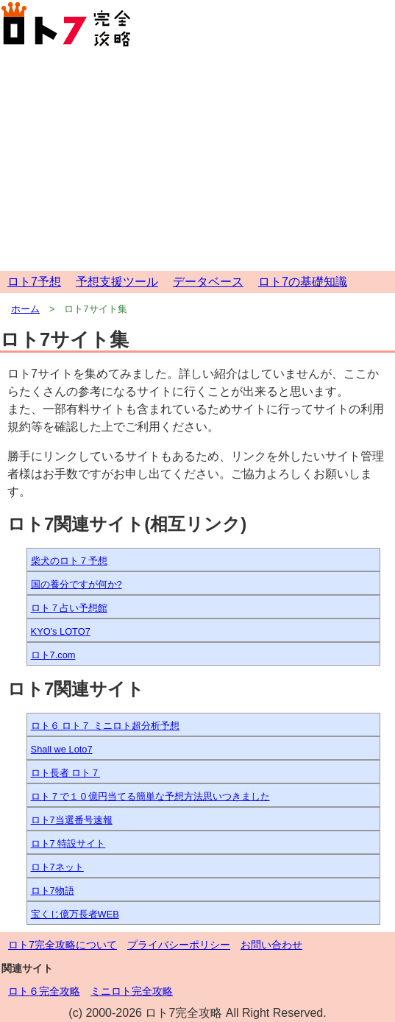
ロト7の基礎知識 (302, 281)
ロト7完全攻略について (62, 945)
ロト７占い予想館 (69, 607)
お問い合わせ (271, 945)
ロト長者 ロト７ (66, 772)
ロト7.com (53, 654)
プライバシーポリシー (178, 945)
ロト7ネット (57, 867)
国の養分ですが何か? (76, 584)
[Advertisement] (197, 160)
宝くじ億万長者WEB (75, 914)
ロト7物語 (52, 890)
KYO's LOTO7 (60, 631)
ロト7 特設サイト (68, 843)
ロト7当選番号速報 (72, 819)
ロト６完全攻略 (44, 991)
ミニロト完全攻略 (131, 991)
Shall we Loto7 (62, 749)
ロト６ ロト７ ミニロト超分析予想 (105, 725)
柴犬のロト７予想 (69, 560)
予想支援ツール (117, 281)
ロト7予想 (34, 281)
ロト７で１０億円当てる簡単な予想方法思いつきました (150, 796)
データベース (208, 281)
